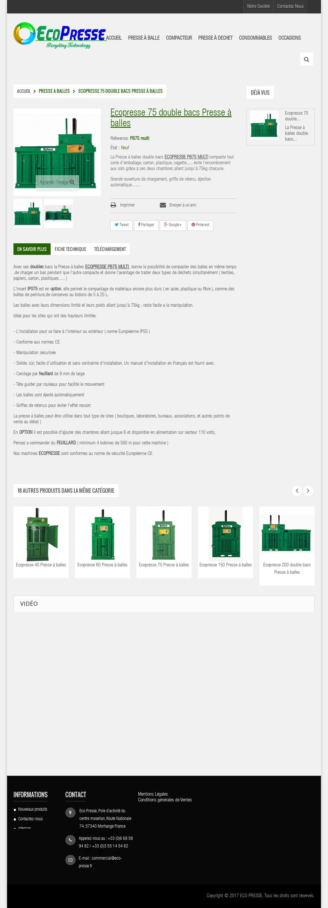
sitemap (24, 829)
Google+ (173, 225)
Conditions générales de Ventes (165, 800)
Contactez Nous (290, 6)
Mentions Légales (153, 794)
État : (115, 148)
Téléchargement (110, 249)
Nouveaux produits (32, 809)
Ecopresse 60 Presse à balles (102, 565)
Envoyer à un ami (182, 205)
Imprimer (127, 205)
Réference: (120, 138)
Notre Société (258, 6)
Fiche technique (70, 249)
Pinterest (200, 225)
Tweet (121, 225)
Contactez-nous (30, 819)
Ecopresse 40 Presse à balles (41, 565)
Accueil (23, 91)
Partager (146, 225)
